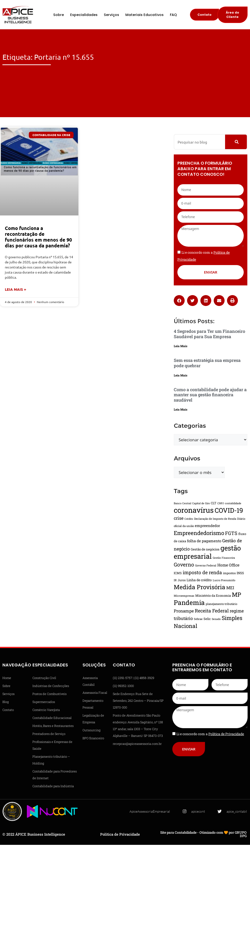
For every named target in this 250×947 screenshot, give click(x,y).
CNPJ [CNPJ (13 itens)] (220, 503)
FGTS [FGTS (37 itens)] (231, 533)
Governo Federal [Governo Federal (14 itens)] (205, 565)
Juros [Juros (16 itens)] (182, 580)
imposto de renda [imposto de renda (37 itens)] (202, 572)
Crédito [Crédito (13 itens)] (188, 518)
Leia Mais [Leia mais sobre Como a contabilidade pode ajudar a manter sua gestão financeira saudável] (180, 409)
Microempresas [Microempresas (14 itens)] (184, 595)
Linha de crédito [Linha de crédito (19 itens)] (199, 580)
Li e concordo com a (210, 734)
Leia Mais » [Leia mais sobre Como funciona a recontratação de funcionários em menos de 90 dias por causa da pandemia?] (15, 289)
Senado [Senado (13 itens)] (216, 619)
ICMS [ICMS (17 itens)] (178, 573)
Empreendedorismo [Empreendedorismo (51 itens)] (199, 532)
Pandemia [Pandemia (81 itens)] (189, 602)
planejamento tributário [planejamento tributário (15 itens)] (221, 604)
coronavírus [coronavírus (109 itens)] (194, 510)
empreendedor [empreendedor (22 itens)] (207, 525)
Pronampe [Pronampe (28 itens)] (184, 611)
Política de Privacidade (120, 834)
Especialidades (84, 14)
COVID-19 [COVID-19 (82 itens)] (229, 510)
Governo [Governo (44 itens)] (184, 564)
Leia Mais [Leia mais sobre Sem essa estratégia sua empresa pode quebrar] (180, 375)
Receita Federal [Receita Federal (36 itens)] (212, 611)
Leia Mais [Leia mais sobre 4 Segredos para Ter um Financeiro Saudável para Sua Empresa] (180, 346)
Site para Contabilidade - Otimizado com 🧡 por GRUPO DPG (203, 834)
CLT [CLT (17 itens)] (213, 503)
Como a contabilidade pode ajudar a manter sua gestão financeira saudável (210, 395)
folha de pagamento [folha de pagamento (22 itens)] (204, 540)
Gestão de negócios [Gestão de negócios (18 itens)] (205, 549)
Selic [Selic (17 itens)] (207, 619)
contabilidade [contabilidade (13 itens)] (233, 503)
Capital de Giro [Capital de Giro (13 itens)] (201, 503)
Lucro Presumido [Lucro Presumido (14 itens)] (224, 580)
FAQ (173, 14)
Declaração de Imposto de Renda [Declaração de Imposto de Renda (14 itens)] (215, 518)
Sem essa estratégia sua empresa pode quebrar (207, 362)
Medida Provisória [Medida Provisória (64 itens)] (199, 587)
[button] (179, 300)
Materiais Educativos (144, 14)
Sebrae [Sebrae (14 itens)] (198, 619)
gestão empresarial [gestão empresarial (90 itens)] (207, 551)
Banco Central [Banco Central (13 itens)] (182, 503)
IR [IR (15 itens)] (175, 580)
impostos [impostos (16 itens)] (229, 573)
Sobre (58, 14)
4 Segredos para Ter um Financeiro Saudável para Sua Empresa (209, 333)
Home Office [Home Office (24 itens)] (228, 564)
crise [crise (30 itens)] (178, 518)
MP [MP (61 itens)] (236, 594)
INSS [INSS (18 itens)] (240, 573)
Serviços (111, 14)
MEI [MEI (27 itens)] (230, 587)
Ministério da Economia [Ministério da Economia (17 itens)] (213, 595)
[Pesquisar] (236, 142)
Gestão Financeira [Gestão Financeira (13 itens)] (224, 557)
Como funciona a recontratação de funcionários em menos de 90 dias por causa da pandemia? (38, 237)
